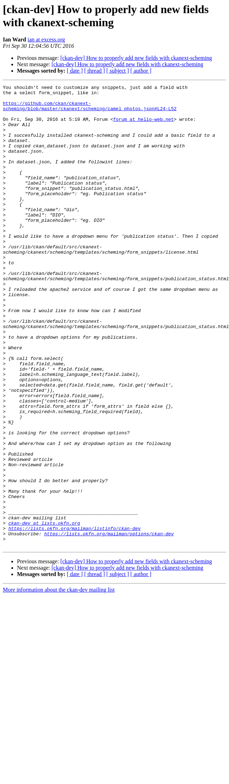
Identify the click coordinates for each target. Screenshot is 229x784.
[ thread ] (94, 71)
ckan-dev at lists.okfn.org (44, 611)
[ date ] (75, 71)
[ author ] (141, 71)
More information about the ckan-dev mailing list (58, 682)
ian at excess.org (46, 39)
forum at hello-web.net (143, 126)
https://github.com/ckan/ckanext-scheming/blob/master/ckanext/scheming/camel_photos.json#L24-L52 (89, 110)
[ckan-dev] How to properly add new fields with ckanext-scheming (136, 58)
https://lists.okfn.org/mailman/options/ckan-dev (109, 624)
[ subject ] (117, 71)
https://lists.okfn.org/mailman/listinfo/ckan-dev (74, 617)
